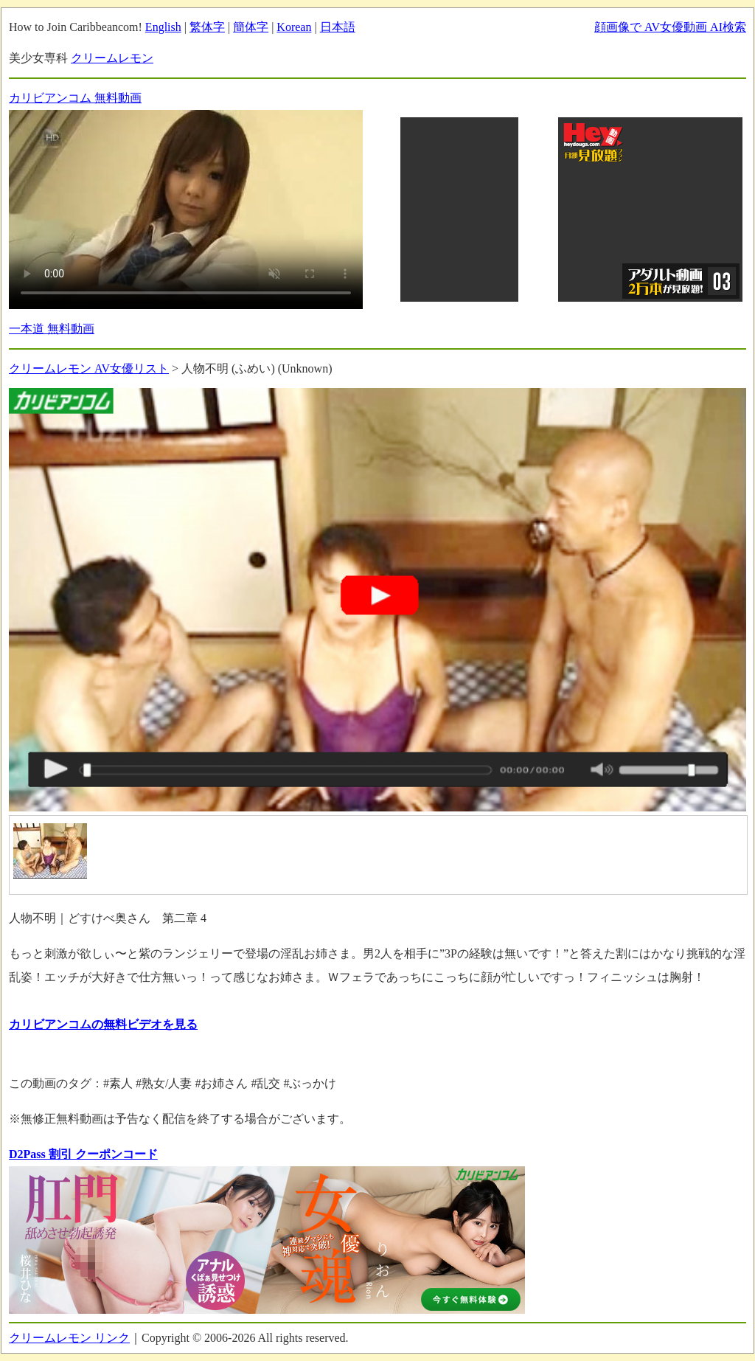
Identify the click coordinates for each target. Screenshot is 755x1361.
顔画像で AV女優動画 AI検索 (670, 27)
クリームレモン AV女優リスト (89, 368)
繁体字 (207, 27)
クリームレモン (112, 58)
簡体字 (250, 27)
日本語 (337, 27)
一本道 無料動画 (51, 328)
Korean (293, 27)
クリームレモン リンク (69, 1337)
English (163, 27)
